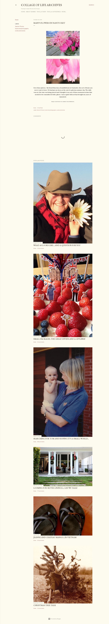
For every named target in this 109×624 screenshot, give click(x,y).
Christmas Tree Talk (44, 605)
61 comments (40, 248)
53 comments (40, 540)
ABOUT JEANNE (31, 11)
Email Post (40, 107)
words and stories (20, 31)
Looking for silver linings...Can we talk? (55, 488)
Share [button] (16, 20)
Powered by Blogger (54, 619)
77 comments (40, 491)
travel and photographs (21, 28)
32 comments (40, 608)
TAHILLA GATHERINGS (54, 11)
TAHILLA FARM (41, 11)
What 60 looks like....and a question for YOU (56, 245)
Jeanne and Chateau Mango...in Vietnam (55, 537)
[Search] (91, 5)
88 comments (40, 441)
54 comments (40, 342)
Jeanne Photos (19, 26)
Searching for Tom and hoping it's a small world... (61, 438)
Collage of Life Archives (41, 5)
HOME (23, 11)
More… (64, 11)
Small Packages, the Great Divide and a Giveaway (59, 339)
